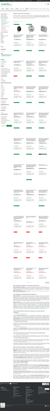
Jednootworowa (3, 100)
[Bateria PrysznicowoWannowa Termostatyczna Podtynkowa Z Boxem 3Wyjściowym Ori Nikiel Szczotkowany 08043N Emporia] (44, 88)
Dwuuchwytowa (3, 107)
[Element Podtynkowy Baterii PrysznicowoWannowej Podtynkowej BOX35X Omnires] (44, 35)
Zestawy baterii (3, 29)
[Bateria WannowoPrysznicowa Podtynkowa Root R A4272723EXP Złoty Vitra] (19, 269)
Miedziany (2, 94)
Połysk (2, 78)
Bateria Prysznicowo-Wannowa (5, 120)
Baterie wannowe (3, 117)
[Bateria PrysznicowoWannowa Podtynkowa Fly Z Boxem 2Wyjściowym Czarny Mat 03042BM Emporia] (19, 36)
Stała (2, 112)
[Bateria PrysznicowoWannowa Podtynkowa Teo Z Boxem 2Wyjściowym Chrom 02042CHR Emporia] (19, 87)
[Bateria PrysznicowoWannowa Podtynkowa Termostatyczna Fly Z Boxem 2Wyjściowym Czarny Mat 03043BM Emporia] (31, 139)
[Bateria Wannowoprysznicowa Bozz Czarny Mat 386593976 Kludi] (31, 217)
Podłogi (35, 8)
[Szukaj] (46, 4)
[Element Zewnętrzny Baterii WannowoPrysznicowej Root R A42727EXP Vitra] (44, 243)
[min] (2, 56)
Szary (2, 96)
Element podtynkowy (4, 73)
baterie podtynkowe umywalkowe (37, 307)
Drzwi (37, 8)
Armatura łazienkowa (12, 8)
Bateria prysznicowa (4, 68)
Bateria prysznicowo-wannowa (5, 70)
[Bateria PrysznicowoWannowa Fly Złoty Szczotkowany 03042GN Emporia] (19, 62)
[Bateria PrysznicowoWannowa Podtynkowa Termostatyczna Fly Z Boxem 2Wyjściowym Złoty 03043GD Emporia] (31, 87)
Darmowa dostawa (4, 62)
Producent (3, 49)
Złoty (2, 97)
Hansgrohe (35, 361)
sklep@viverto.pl (15, 383)
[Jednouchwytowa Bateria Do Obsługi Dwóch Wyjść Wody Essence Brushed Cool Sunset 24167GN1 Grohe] (18, 191)
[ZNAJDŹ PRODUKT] (38, 4)
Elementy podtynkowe (4, 31)
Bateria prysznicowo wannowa (5, 69)
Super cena (3, 64)
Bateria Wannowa (4, 121)
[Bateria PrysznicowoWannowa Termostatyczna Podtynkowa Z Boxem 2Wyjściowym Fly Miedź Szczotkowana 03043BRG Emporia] (44, 140)
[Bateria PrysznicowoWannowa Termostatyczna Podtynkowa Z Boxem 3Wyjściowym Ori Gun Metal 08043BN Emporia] (31, 165)
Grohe (30, 361)
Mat (2, 79)
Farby (20, 8)
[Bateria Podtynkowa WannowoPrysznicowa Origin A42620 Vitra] (31, 243)
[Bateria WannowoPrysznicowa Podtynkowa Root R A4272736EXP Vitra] (31, 269)
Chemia (40, 8)
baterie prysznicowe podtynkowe (23, 308)
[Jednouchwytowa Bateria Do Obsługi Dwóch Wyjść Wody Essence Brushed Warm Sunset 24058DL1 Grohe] (43, 191)
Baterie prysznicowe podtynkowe (5, 23)
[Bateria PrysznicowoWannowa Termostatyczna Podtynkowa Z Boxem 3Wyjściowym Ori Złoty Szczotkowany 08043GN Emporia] (19, 218)
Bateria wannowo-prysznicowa (5, 72)
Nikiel (2, 95)
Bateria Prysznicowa (4, 119)
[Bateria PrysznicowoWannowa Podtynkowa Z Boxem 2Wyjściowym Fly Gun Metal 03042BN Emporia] (19, 139)
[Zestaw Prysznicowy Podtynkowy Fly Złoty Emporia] (43, 165)
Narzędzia (43, 8)
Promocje (47, 8)
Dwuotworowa (3, 101)
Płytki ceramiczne (2, 8)
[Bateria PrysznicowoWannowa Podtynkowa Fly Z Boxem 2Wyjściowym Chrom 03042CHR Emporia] (19, 114)
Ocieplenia (31, 8)
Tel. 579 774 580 (3, 389)
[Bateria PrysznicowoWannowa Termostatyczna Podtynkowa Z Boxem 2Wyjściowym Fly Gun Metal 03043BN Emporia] (44, 114)
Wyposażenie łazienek (27, 8)
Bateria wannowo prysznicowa (5, 71)
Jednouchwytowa (3, 106)
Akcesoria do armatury (4, 30)
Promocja (2, 63)
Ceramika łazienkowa (17, 8)
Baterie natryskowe (4, 116)
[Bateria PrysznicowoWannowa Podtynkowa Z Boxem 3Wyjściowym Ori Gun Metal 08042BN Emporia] (31, 62)
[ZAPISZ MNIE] (47, 389)
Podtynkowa (3, 123)
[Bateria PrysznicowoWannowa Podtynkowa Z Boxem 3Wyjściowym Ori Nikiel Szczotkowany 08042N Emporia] (31, 36)
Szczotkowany (3, 80)
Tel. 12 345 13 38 (3, 388)
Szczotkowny (3, 81)
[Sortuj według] (16, 21)
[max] (6, 56)
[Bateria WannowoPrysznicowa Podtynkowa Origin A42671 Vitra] (19, 243)
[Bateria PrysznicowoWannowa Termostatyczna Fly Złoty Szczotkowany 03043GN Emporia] (31, 114)
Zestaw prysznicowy (4, 74)
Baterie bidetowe (3, 28)
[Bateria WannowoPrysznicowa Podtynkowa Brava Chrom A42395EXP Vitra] (44, 269)
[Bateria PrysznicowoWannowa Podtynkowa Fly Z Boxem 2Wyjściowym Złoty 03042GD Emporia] (44, 62)
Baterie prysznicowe (4, 21)
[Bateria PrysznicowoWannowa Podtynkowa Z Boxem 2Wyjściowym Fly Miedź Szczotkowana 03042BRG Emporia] (19, 166)
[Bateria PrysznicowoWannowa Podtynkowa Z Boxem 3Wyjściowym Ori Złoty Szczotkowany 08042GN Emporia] (31, 192)
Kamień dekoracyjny (7, 8)
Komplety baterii (3, 118)
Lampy (23, 8)
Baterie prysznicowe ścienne (5, 22)
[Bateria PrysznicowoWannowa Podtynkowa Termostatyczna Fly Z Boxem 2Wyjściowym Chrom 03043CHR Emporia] (44, 217)
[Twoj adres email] (41, 389)
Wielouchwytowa (3, 108)
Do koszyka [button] (16, 70)
